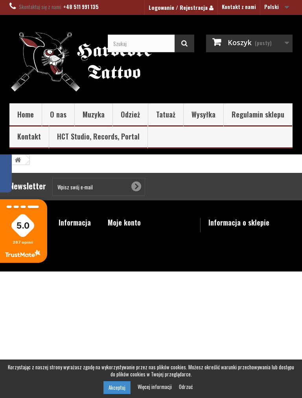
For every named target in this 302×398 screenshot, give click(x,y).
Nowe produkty (75, 245)
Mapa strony (73, 348)
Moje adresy (122, 256)
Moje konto (124, 222)
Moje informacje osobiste (137, 266)
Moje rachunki (124, 245)
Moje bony (119, 276)
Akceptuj (117, 387)
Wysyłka (203, 114)
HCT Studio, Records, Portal (98, 136)
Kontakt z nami (239, 7)
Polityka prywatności (73, 334)
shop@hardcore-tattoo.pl (262, 290)
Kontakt (29, 136)
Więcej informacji (155, 387)
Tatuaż (165, 114)
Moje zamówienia (127, 235)
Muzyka (94, 114)
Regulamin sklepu (258, 114)
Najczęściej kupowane (72, 259)
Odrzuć (186, 387)
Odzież (130, 114)
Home (25, 114)
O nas (58, 114)
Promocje (70, 235)
